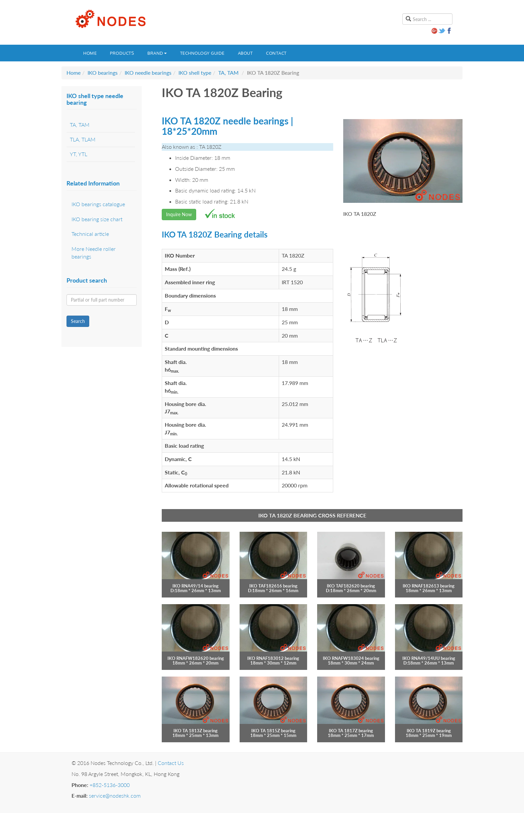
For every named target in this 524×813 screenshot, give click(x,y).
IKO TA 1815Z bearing (273, 730)
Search (78, 321)
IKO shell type (194, 72)
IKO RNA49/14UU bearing (428, 658)
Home (90, 53)
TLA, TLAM (83, 139)
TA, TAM (228, 72)
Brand (157, 53)
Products (122, 53)
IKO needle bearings (148, 72)
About (245, 53)
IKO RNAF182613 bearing (428, 585)
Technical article (90, 234)
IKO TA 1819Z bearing (429, 730)
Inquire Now (179, 214)
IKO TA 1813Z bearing (195, 730)
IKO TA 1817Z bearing (351, 730)
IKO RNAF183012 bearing (273, 658)
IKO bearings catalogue (98, 204)
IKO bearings (103, 72)
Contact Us (171, 763)
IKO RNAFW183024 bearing (351, 658)
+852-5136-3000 (110, 785)
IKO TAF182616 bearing (273, 585)
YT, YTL (78, 154)
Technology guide (202, 53)
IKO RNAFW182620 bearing (195, 658)
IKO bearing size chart (97, 219)
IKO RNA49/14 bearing (195, 585)
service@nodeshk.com (115, 795)
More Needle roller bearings (94, 253)
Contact (276, 53)
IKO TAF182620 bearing (351, 585)
